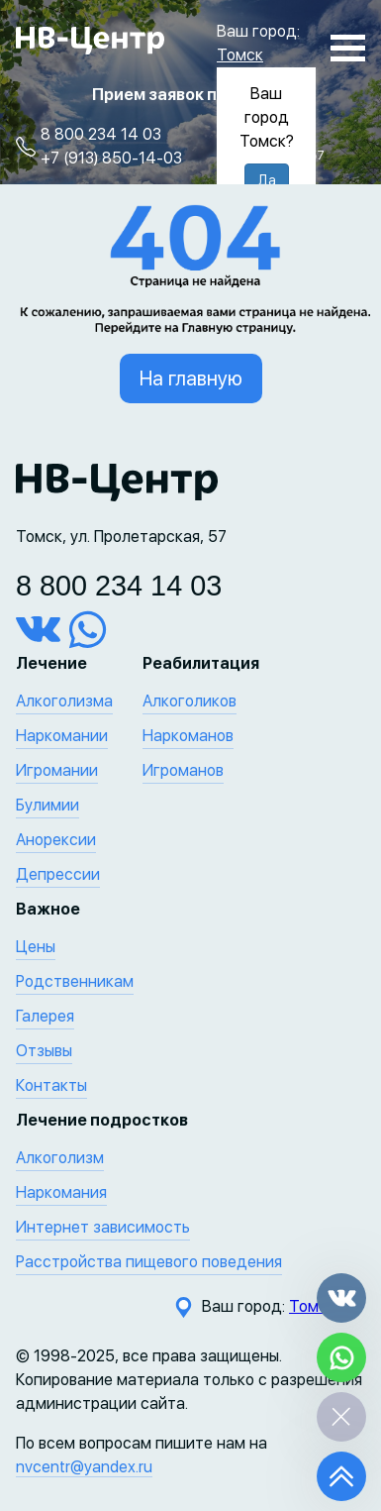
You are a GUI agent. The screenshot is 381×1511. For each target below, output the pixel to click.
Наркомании (62, 735)
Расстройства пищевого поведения (149, 1261)
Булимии (47, 805)
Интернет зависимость (103, 1227)
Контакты (51, 1085)
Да (266, 180)
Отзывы (44, 1050)
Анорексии (56, 839)
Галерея (45, 1016)
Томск (240, 55)
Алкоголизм (60, 1157)
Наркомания (61, 1192)
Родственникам (75, 981)
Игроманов (183, 770)
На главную (191, 378)
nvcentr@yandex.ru (84, 1466)
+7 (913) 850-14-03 (111, 158)
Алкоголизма (64, 701)
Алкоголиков (190, 701)
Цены (35, 946)
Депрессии (58, 874)
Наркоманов (188, 735)
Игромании (57, 770)
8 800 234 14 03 (101, 134)
